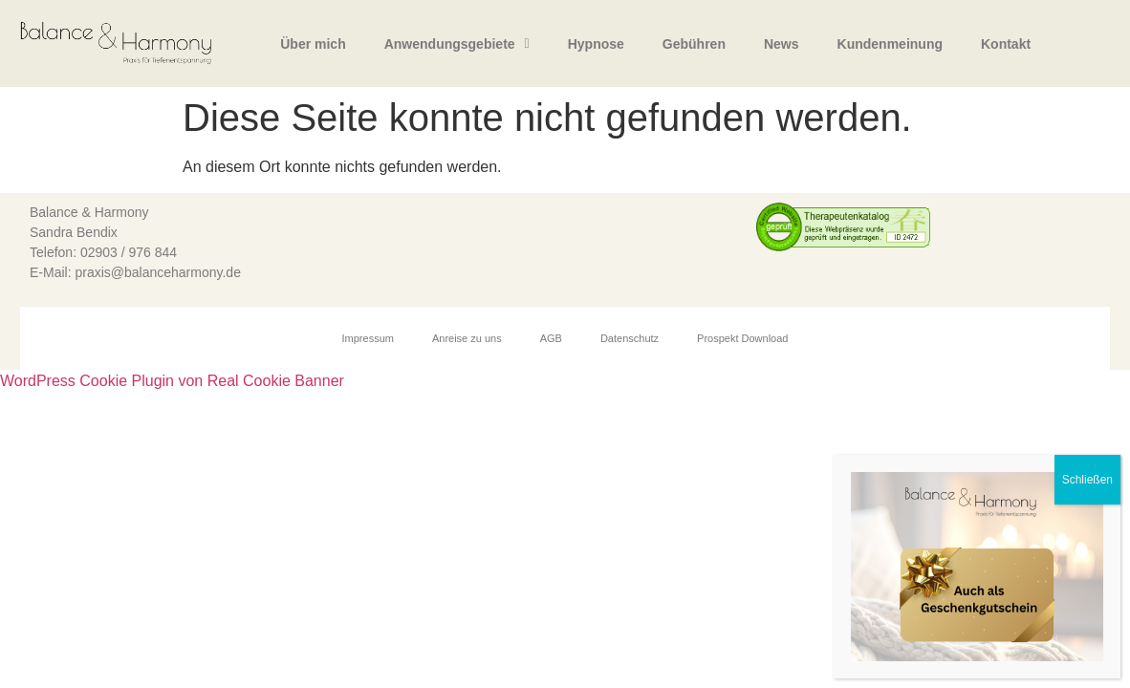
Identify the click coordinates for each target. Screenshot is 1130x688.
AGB (551, 338)
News (781, 44)
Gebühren (694, 44)
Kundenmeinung (890, 44)
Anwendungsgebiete (457, 44)
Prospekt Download (742, 338)
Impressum (368, 338)
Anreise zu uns (467, 338)
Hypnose (596, 44)
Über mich (312, 44)
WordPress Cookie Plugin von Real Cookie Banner (172, 381)
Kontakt (1006, 44)
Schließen (1087, 479)
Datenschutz (629, 338)
